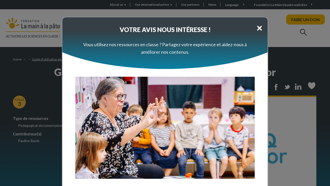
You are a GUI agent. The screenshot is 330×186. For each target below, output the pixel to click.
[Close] (259, 27)
